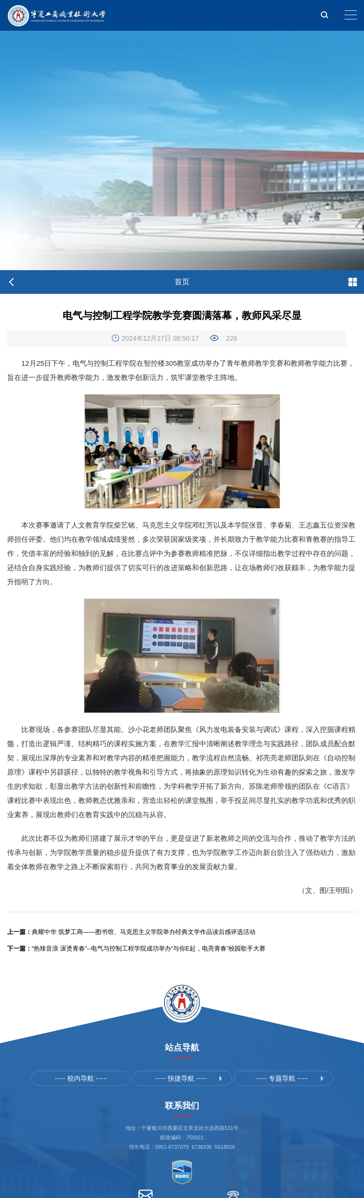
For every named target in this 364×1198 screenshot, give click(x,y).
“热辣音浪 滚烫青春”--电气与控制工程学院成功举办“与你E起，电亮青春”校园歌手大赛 (136, 948)
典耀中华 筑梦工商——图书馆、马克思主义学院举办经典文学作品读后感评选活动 (131, 931)
